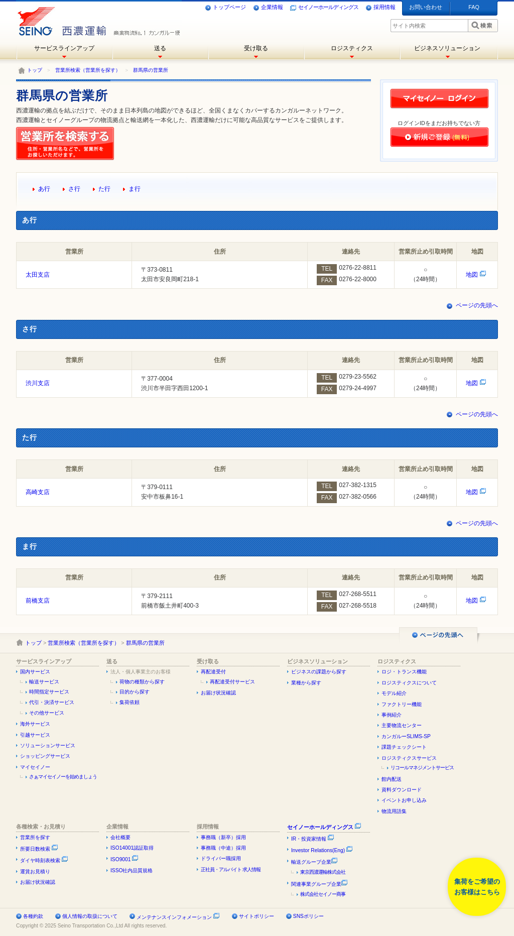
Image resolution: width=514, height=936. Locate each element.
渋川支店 (38, 383)
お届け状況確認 (218, 692)
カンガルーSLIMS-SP (406, 736)
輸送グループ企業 (314, 862)
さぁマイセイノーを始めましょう (63, 776)
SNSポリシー (308, 916)
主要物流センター (401, 725)
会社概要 (120, 837)
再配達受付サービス (232, 681)
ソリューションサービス (47, 745)
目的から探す (134, 691)
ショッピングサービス (45, 756)
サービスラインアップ (64, 48)
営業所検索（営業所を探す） (87, 70)
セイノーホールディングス (324, 7)
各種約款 (33, 916)
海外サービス (35, 724)
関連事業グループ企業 (319, 884)
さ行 (74, 188)
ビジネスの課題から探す (318, 671)
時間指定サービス (49, 691)
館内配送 (391, 779)
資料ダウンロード (401, 789)
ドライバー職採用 (221, 858)
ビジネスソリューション (447, 48)
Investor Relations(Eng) (322, 850)
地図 (476, 274)
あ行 (44, 188)
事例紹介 (391, 715)
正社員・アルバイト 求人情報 (231, 869)
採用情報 (380, 7)
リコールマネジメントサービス (422, 767)
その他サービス (46, 713)
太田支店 (38, 274)
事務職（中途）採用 (223, 848)
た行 (104, 188)
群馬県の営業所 (150, 70)
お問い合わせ (425, 7)
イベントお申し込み (404, 800)
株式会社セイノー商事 (322, 894)
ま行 (134, 188)
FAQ (473, 7)
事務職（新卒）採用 (223, 837)
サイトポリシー (256, 916)
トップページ (225, 7)
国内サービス (35, 671)
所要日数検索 (39, 849)
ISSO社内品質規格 (131, 870)
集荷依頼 (129, 702)
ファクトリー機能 (401, 704)
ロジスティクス (352, 48)
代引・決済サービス (51, 702)
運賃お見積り (35, 871)
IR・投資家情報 (312, 839)
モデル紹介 (394, 693)
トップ (34, 70)
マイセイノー (35, 767)
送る (160, 48)
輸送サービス (44, 681)
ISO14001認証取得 (132, 848)
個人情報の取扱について (89, 916)
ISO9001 (124, 859)
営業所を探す (35, 837)
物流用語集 (394, 811)
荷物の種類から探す (142, 681)
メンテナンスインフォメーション (174, 917)
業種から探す (306, 682)
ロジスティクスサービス (409, 758)
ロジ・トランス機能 (404, 671)
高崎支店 (38, 492)
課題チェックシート (404, 747)
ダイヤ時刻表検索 (44, 860)
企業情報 (268, 7)
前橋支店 (38, 600)
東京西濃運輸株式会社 (322, 872)
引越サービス (35, 735)
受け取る (256, 48)
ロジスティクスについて (409, 682)
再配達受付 (213, 671)
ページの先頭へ (477, 305)
